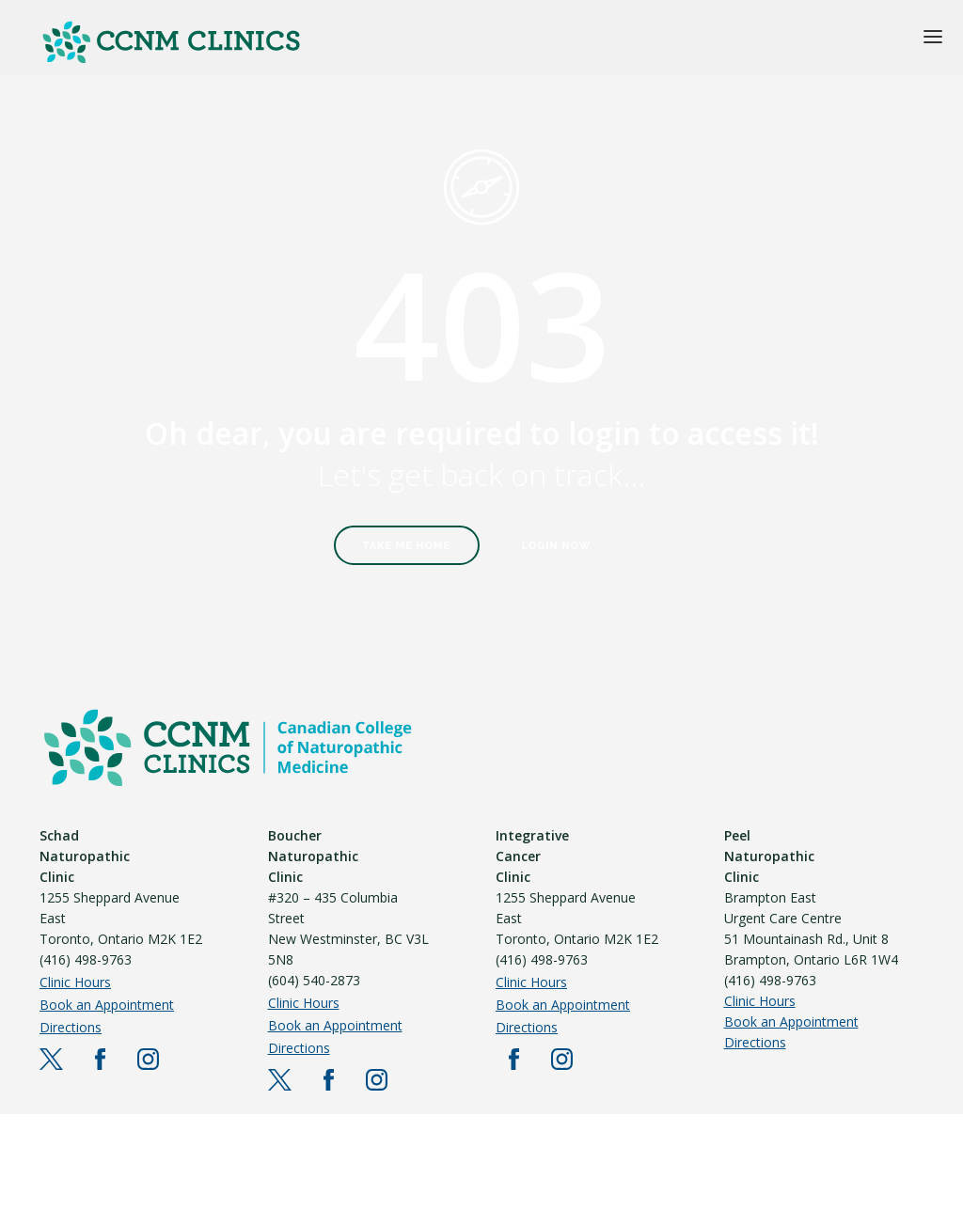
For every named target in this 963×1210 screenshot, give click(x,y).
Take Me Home (407, 546)
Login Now (557, 546)
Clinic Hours (75, 982)
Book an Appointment (106, 1005)
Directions (70, 1027)
